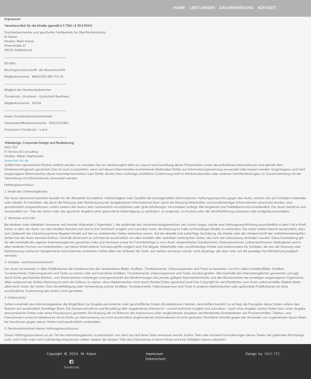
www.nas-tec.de (16, 160)
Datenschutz (155, 358)
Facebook (71, 367)
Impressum (154, 353)
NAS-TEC (272, 353)
